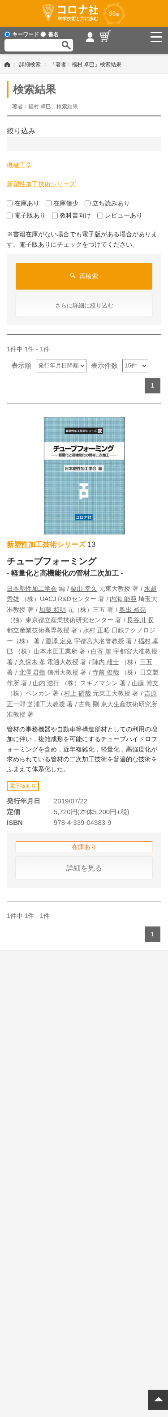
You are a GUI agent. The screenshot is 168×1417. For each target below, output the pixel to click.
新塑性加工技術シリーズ (41, 184)
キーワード (21, 34)
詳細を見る (84, 868)
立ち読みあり (107, 203)
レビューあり (119, 215)
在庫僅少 (62, 203)
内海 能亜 (123, 598)
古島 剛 (88, 704)
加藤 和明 (52, 609)
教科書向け (71, 215)
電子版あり (26, 215)
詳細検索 (30, 64)
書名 (49, 34)
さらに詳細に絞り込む (84, 305)
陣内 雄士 (105, 662)
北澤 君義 (32, 672)
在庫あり (23, 203)
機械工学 (19, 165)
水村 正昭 (96, 630)
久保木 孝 (32, 662)
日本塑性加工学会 (32, 588)
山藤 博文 (145, 683)
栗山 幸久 (83, 588)
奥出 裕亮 (132, 609)
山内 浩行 (46, 683)
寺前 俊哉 (105, 672)
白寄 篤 (101, 651)
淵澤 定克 (58, 640)
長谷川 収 (140, 619)
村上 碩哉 (77, 693)
